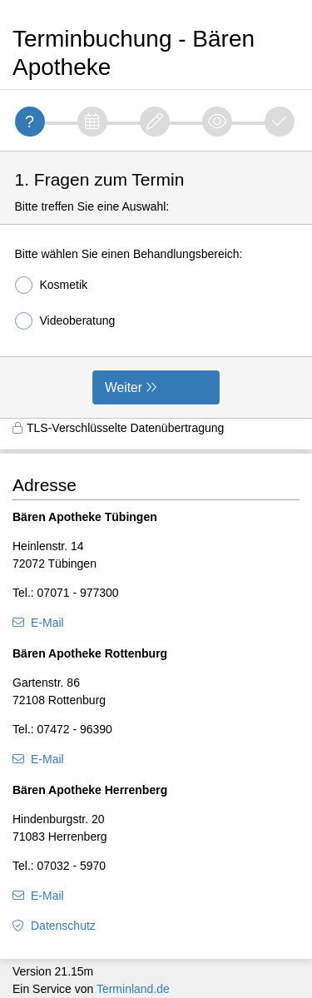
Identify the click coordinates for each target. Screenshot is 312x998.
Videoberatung (65, 321)
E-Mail (47, 622)
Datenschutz (63, 925)
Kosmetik (51, 285)
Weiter (123, 387)
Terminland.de (133, 989)
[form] (156, 285)
